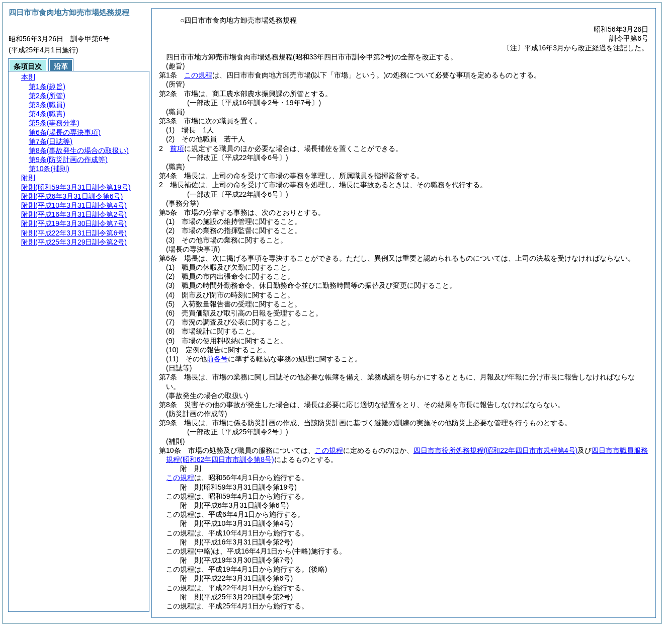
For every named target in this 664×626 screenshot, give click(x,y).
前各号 (217, 359)
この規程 (198, 75)
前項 (177, 148)
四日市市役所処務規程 (495, 450)
